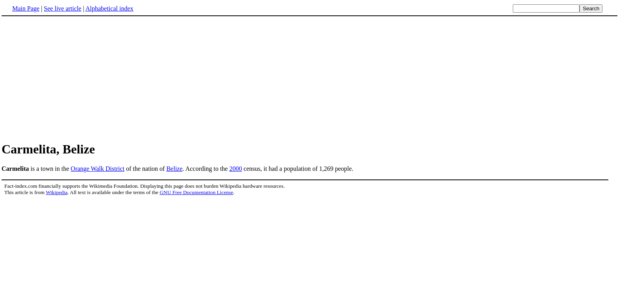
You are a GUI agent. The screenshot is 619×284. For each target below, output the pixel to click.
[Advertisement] (68, 78)
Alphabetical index (109, 8)
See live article (62, 8)
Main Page (25, 8)
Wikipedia (57, 192)
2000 (235, 168)
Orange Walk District (97, 168)
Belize (174, 168)
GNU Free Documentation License (196, 192)
